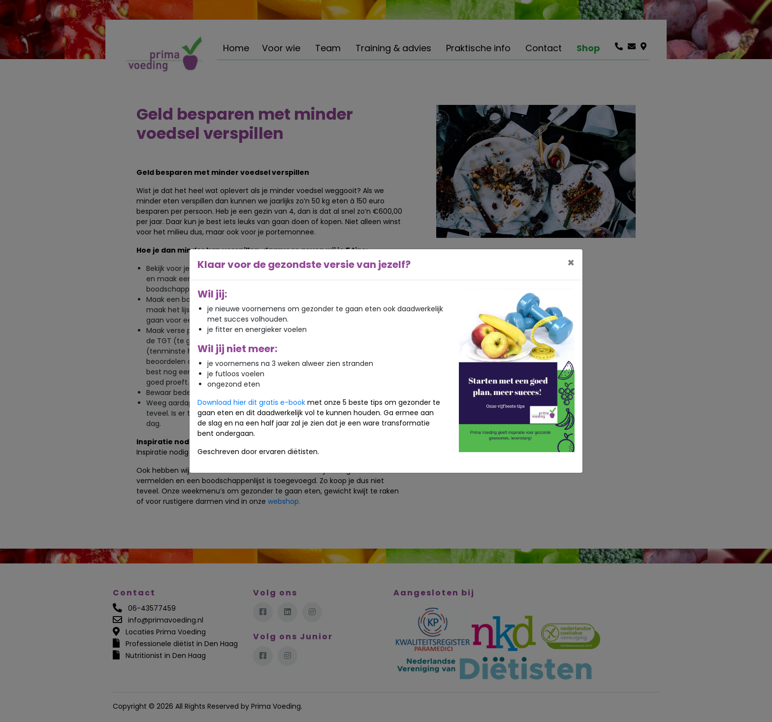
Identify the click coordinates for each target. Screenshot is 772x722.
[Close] (570, 263)
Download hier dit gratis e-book (251, 402)
